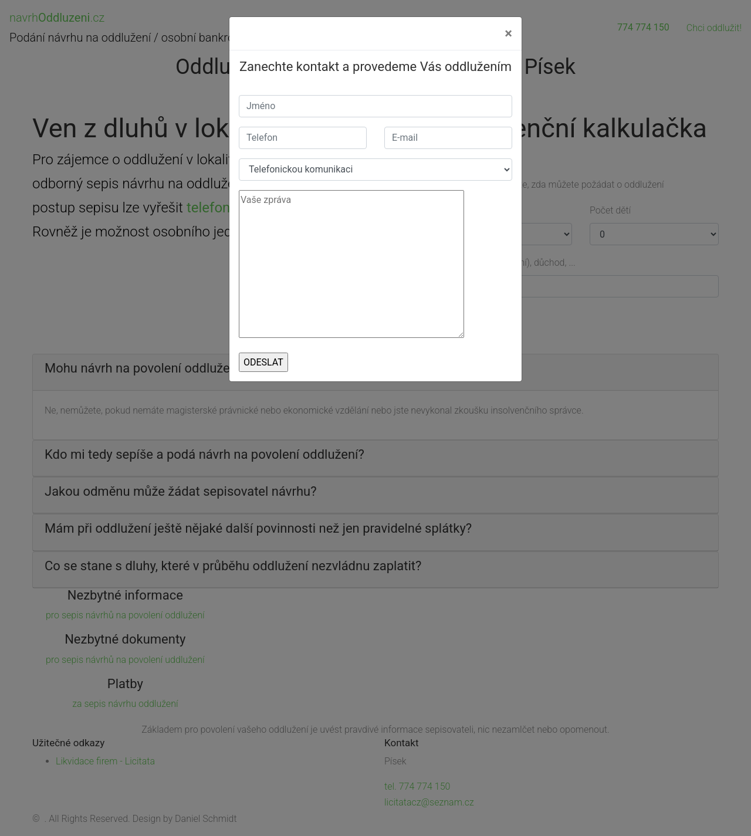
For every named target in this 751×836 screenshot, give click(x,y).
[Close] (508, 33)
